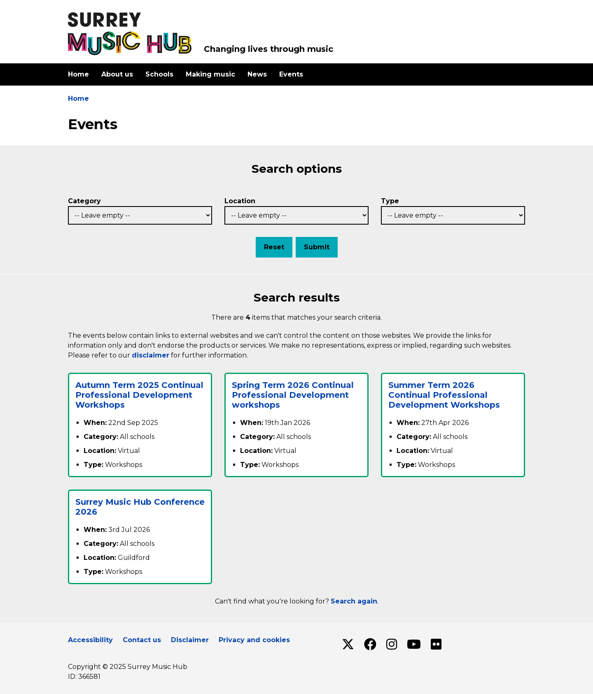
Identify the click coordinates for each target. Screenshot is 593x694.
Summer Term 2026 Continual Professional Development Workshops (444, 395)
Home (78, 74)
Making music (210, 74)
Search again (354, 601)
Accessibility (90, 640)
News (257, 74)
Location (239, 201)
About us (117, 74)
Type (390, 201)
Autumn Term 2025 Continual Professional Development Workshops (139, 395)
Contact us (142, 640)
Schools (159, 74)
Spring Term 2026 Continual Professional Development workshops (293, 395)
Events (291, 74)
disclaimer (150, 355)
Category (84, 201)
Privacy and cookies (254, 640)
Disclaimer (190, 640)
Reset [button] (274, 247)
